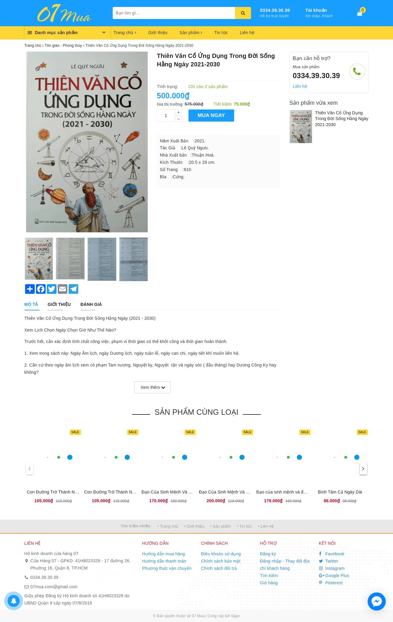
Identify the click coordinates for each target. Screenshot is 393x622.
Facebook (332, 553)
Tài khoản (316, 10)
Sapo (235, 616)
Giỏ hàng (269, 582)
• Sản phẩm (220, 526)
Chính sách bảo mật (220, 561)
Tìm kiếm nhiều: (136, 526)
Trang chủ (125, 32)
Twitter (328, 561)
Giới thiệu (157, 32)
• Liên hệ (266, 526)
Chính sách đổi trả (219, 568)
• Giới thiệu (194, 526)
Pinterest (331, 582)
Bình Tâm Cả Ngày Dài (340, 492)
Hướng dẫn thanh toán (164, 561)
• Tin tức (244, 526)
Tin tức (221, 32)
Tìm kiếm (269, 575)
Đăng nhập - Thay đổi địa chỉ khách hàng (285, 565)
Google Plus (334, 575)
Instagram (332, 568)
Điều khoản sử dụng (221, 553)
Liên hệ (247, 32)
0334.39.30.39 (275, 10)
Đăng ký (268, 553)
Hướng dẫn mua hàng (163, 553)
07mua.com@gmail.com (54, 586)
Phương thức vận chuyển (167, 568)
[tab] (31, 304)
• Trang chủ (168, 526)
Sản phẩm (190, 32)
